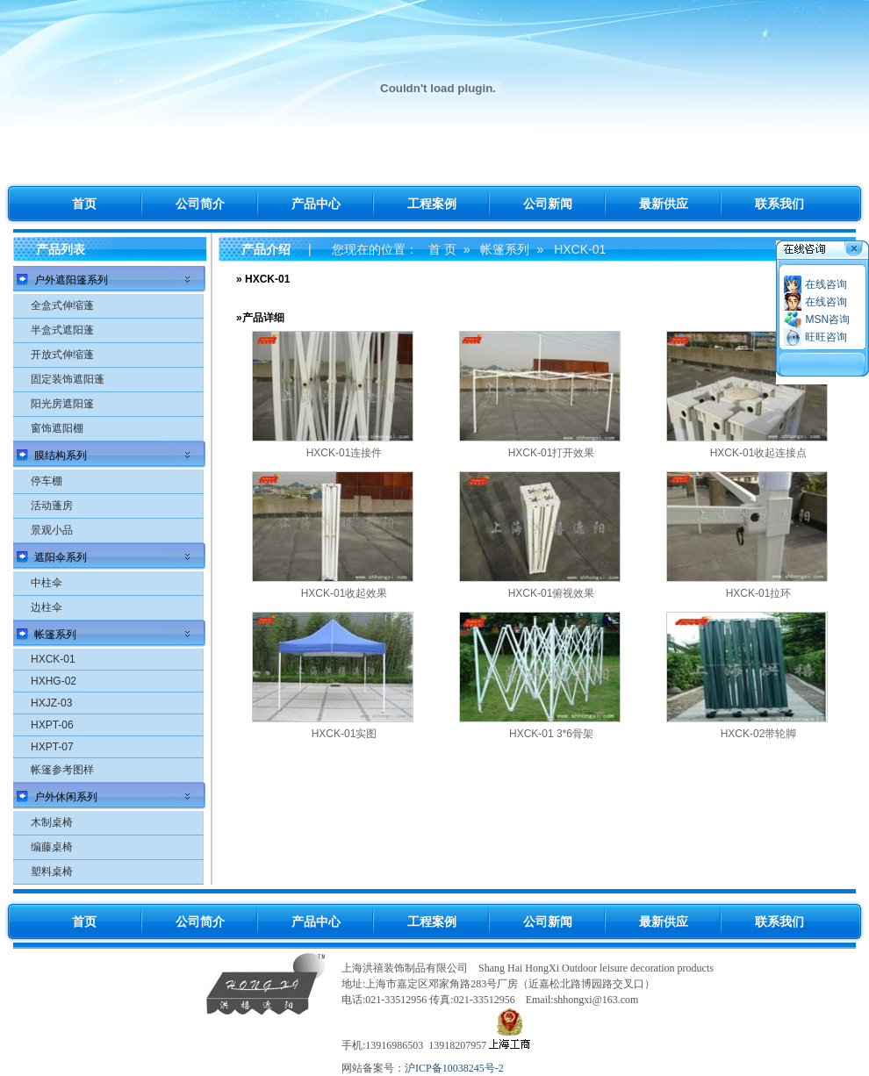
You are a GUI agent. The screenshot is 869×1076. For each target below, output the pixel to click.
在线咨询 (826, 284)
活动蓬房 (52, 505)
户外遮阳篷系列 (71, 280)
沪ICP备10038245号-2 (454, 1068)
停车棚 (46, 481)
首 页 (442, 249)
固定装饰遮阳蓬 (67, 379)
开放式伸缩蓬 (62, 354)
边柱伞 (46, 607)
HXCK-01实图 (344, 734)
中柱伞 (46, 583)
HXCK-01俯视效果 (551, 593)
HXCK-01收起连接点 (759, 453)
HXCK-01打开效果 (551, 453)
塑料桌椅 (52, 871)
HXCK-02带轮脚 (759, 734)
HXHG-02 (53, 681)
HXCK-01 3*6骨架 (551, 734)
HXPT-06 (52, 725)
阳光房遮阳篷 (62, 404)
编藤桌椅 (52, 847)
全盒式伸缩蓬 (62, 305)
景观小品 (52, 530)
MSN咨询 (827, 319)
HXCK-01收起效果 (344, 593)
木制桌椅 (52, 822)
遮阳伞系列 (60, 557)
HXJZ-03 (51, 703)
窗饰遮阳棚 (57, 428)
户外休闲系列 (65, 797)
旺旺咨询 (826, 337)
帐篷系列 (55, 634)
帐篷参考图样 (62, 770)
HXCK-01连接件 (344, 453)
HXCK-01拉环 (759, 593)
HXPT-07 (52, 747)
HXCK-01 (53, 659)
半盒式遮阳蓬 (62, 330)
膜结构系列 (60, 455)
